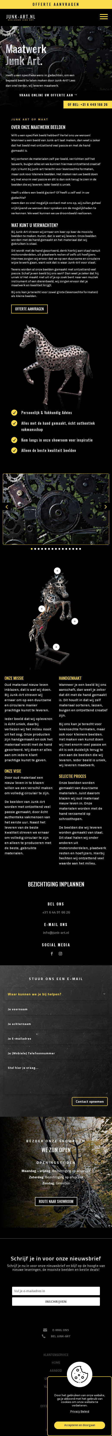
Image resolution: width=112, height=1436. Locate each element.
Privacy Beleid (79, 1411)
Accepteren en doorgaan (79, 1425)
